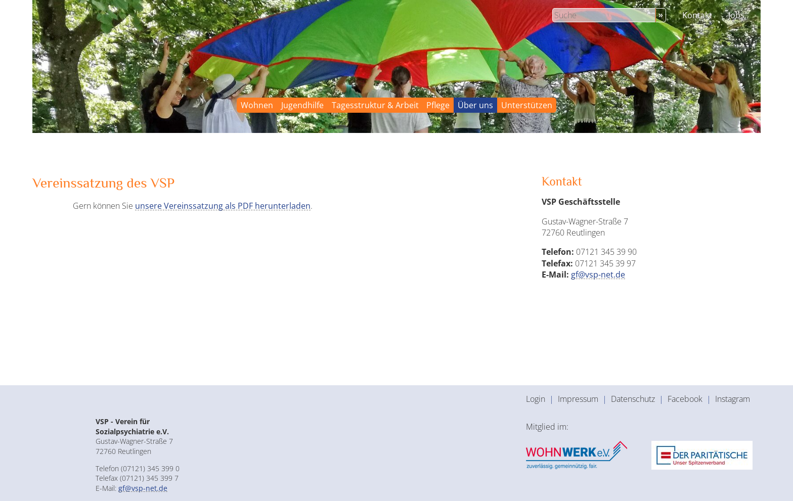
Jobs (736, 15)
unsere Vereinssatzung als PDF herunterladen (223, 205)
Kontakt (697, 15)
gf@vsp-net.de (598, 274)
